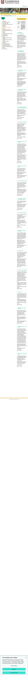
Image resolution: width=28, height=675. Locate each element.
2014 (22, 24)
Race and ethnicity (6, 41)
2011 (24, 25)
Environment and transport (7, 15)
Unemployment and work (7, 45)
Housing (4, 32)
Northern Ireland (5, 35)
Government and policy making (7, 30)
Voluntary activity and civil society (8, 46)
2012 (22, 25)
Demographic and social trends (7, 24)
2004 (22, 28)
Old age (4, 36)
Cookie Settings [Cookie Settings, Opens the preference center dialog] (14, 666)
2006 (22, 27)
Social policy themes (6, 43)
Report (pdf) (21, 264)
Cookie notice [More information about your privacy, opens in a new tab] (20, 664)
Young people (5, 48)
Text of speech (21, 81)
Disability (4, 25)
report (21, 117)
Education (4, 26)
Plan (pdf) (20, 364)
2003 (24, 28)
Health (4, 31)
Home (2, 15)
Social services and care (6, 44)
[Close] (26, 658)
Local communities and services (8, 33)
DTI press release (22, 46)
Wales (4, 47)
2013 (24, 24)
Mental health (5, 34)
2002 (22, 29)
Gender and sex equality (6, 29)
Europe (4, 28)
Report (20, 45)
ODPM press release (22, 136)
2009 (24, 26)
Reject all (14, 670)
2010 (22, 26)
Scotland (4, 42)
